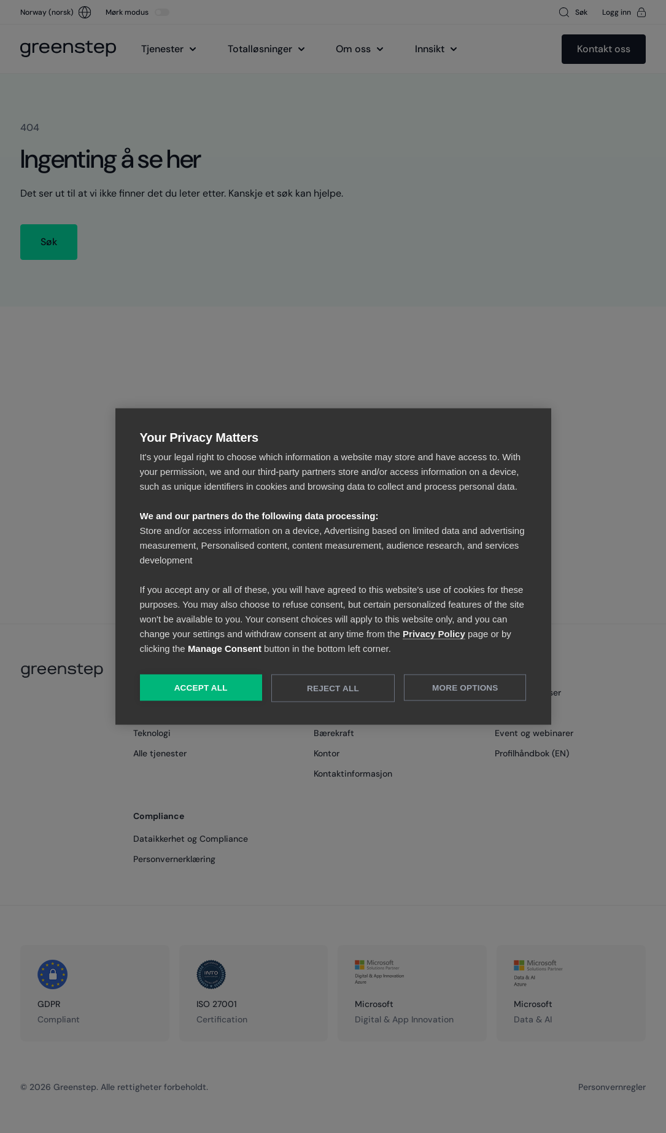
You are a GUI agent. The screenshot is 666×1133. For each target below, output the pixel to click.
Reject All (333, 688)
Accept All (201, 687)
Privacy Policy (434, 634)
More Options (465, 687)
